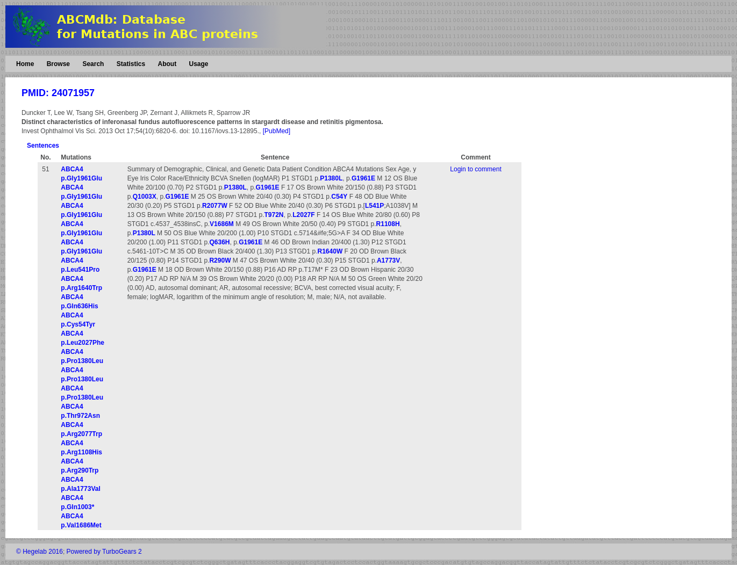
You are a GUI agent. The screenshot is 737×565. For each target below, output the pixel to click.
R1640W (330, 251)
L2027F (303, 215)
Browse (58, 64)
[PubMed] (276, 131)
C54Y (339, 196)
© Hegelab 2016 (39, 551)
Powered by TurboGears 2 (104, 551)
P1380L (331, 178)
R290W (220, 260)
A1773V (388, 260)
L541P (374, 205)
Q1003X (144, 196)
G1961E (363, 178)
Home (25, 64)
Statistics (131, 64)
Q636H (219, 242)
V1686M (222, 224)
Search (93, 64)
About (167, 64)
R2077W (214, 205)
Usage (198, 64)
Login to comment (475, 169)
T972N (273, 215)
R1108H (388, 224)
